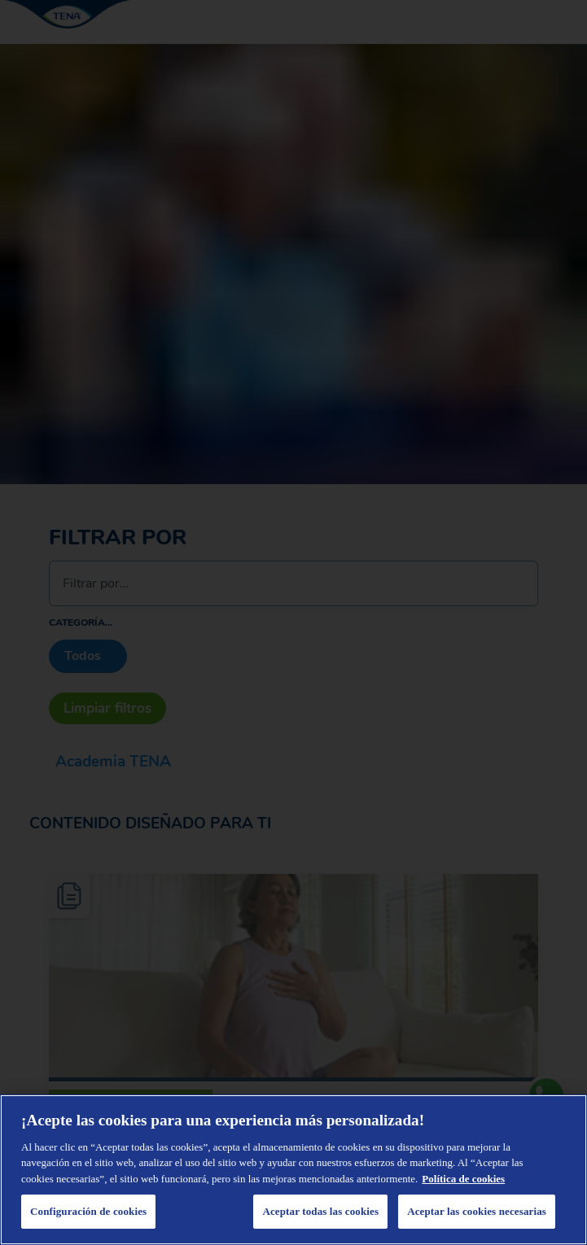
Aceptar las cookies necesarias (476, 1211)
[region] (293, 1169)
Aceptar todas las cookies (320, 1211)
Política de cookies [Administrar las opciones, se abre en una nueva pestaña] (463, 1179)
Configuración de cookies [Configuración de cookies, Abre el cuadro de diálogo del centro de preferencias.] (88, 1211)
